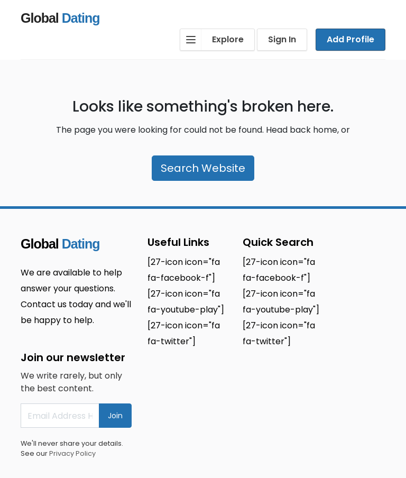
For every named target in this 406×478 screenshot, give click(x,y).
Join (115, 415)
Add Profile (350, 39)
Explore (212, 39)
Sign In (282, 39)
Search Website (203, 168)
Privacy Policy (72, 453)
